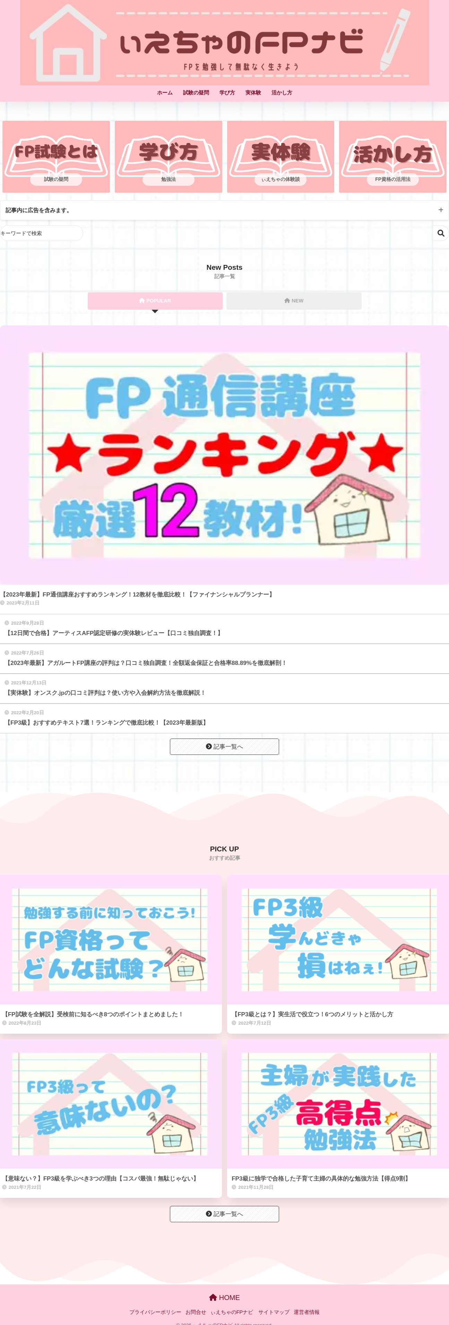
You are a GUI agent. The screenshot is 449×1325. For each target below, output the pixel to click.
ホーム (165, 92)
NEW (293, 301)
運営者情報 (307, 1312)
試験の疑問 (196, 92)
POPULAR (155, 301)
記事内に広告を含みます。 (41, 210)
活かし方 (281, 92)
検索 (441, 233)
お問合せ (195, 1312)
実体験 (253, 92)
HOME (224, 1298)
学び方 (227, 92)
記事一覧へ (224, 747)
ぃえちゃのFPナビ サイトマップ (250, 1312)
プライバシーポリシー (155, 1312)
